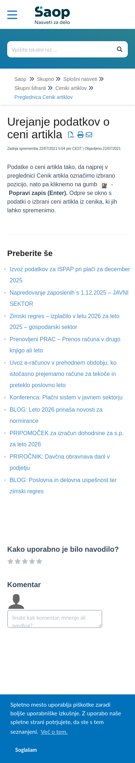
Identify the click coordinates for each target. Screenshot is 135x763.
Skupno (45, 79)
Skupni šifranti (30, 88)
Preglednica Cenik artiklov (43, 97)
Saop (20, 79)
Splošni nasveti (80, 79)
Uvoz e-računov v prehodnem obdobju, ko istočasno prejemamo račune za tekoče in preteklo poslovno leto (63, 374)
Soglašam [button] (26, 750)
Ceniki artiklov (71, 88)
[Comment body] (54, 619)
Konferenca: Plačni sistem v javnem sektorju (72, 397)
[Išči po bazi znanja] (60, 49)
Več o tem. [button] (54, 731)
